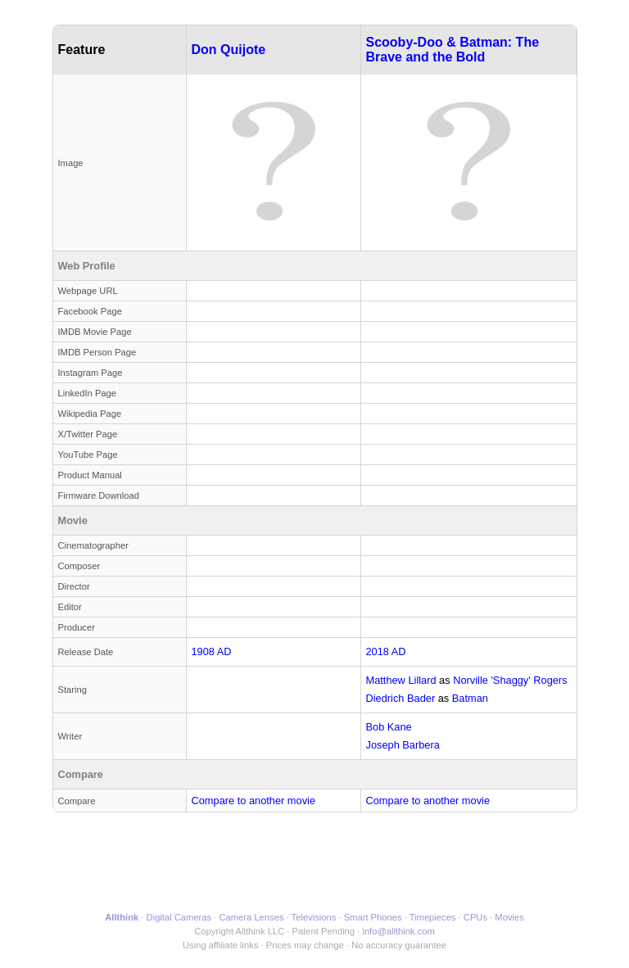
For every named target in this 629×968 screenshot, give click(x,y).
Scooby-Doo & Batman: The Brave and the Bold (453, 49)
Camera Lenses (251, 917)
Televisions (314, 917)
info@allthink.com (398, 931)
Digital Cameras (179, 917)
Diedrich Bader (401, 698)
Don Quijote (229, 50)
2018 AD (386, 651)
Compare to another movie (254, 800)
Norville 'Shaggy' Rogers (510, 680)
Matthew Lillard (401, 680)
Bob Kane (389, 727)
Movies (509, 917)
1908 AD (212, 651)
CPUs (475, 917)
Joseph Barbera (403, 745)
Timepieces (433, 917)
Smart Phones (373, 917)
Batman (470, 698)
